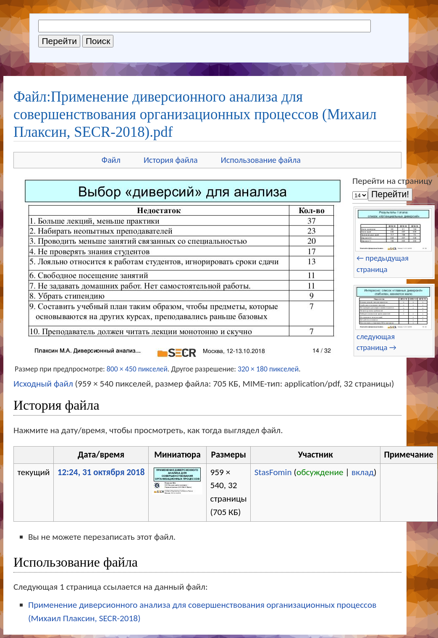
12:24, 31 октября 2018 (101, 472)
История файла (171, 160)
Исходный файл (43, 383)
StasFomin (273, 472)
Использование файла (261, 160)
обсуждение (320, 472)
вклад (362, 472)
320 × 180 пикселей (268, 369)
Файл (111, 160)
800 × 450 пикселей (137, 369)
